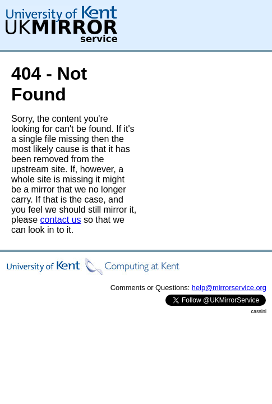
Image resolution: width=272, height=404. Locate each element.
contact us (60, 219)
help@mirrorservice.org (229, 287)
